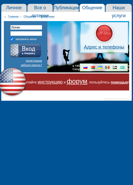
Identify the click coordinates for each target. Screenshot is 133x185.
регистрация (34, 60)
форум (77, 81)
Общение (30, 16)
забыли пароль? (31, 65)
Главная (13, 16)
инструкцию (50, 82)
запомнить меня (26, 39)
